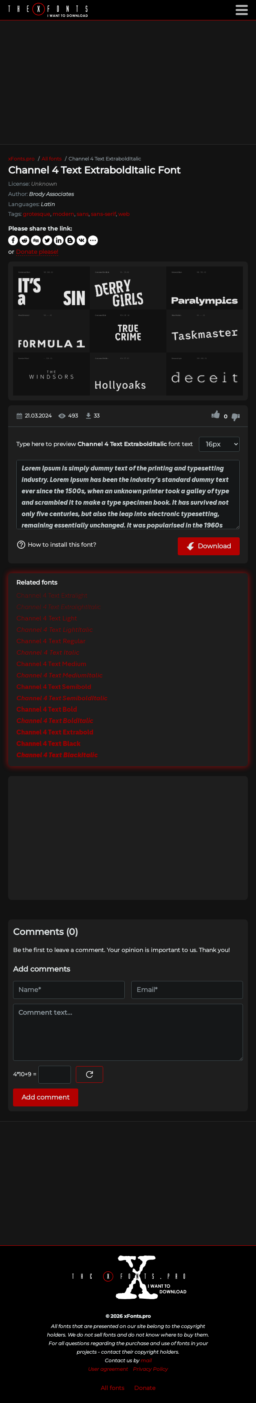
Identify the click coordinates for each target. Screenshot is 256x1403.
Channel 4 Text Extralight (51, 596)
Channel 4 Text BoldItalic (54, 721)
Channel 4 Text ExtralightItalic (58, 607)
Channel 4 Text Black (48, 744)
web (124, 214)
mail (146, 1360)
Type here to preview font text (104, 444)
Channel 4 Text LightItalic (54, 630)
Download (208, 546)
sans (82, 214)
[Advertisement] (128, 82)
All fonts (112, 1388)
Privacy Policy (150, 1369)
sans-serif (103, 214)
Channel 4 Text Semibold (53, 687)
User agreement (108, 1369)
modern (63, 214)
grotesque (36, 214)
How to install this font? (56, 545)
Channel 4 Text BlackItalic (57, 755)
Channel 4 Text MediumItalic (59, 676)
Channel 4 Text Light (46, 619)
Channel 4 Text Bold (46, 710)
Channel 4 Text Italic (47, 653)
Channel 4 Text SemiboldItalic (62, 698)
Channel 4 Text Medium (51, 664)
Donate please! (37, 251)
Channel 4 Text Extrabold (54, 733)
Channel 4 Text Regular (51, 641)
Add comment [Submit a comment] (46, 1097)
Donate (144, 1388)
